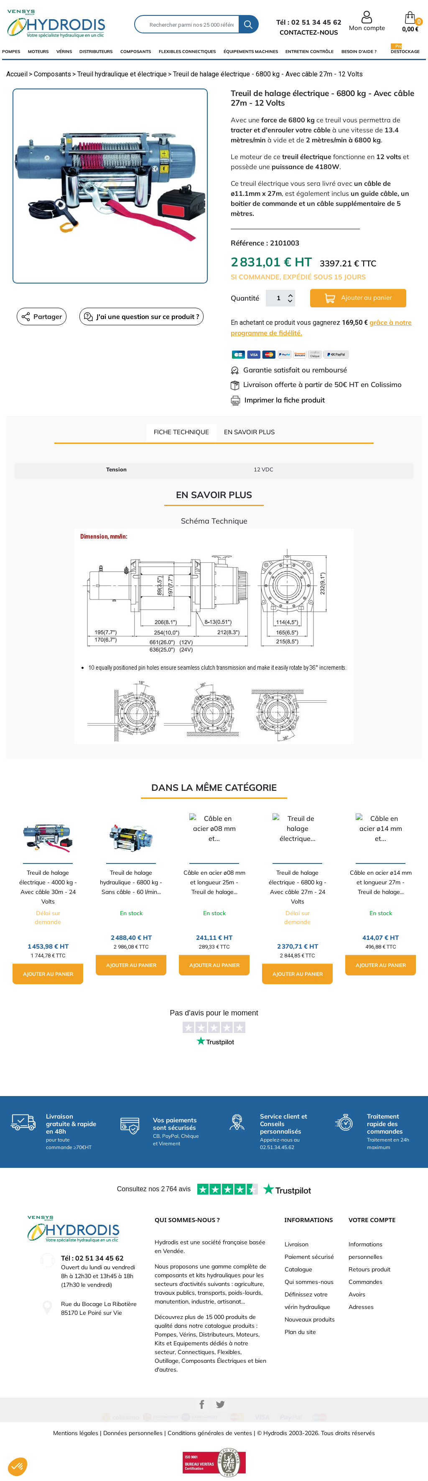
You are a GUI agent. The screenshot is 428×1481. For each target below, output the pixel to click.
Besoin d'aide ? (359, 51)
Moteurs (38, 51)
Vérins (64, 51)
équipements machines (251, 51)
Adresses (361, 1307)
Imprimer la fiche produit (278, 399)
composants (135, 51)
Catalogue (298, 1269)
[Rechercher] (187, 24)
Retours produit (369, 1269)
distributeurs (95, 51)
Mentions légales (75, 1433)
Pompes (11, 51)
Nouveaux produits (310, 1319)
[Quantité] (278, 298)
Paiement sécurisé (309, 1257)
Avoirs (357, 1294)
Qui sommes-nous (309, 1282)
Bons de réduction (373, 1319)
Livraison (296, 1244)
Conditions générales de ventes (210, 1433)
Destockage (405, 51)
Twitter (220, 1404)
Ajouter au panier (358, 298)
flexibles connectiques (187, 51)
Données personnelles (133, 1433)
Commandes (365, 1282)
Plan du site (300, 1332)
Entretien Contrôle (309, 51)
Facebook (202, 1404)
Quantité (245, 298)
